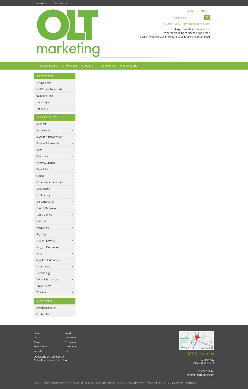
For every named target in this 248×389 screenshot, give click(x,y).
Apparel (41, 124)
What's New (43, 82)
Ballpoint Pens (45, 95)
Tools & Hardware (47, 279)
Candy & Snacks (45, 163)
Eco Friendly (43, 195)
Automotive (43, 130)
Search (68, 333)
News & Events (41, 346)
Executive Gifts (45, 201)
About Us (41, 3)
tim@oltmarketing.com (196, 23)
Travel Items (43, 286)
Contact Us (60, 3)
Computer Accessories (49, 182)
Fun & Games (44, 214)
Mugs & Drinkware (47, 247)
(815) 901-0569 (171, 23)
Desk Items (43, 188)
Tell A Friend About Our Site (50, 360)
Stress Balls (43, 266)
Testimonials (107, 65)
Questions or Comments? (49, 356)
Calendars (42, 156)
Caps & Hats (43, 169)
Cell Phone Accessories (49, 89)
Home (37, 333)
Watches (41, 292)
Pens (39, 253)
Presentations (128, 65)
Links (67, 350)
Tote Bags (42, 102)
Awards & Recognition (49, 137)
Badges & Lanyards (47, 143)
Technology (43, 273)
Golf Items (42, 221)
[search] (207, 17)
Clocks (40, 176)
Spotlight (88, 65)
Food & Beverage (46, 208)
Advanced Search (49, 65)
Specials (38, 350)
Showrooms (70, 65)
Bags (39, 150)
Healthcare (42, 227)
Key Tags (41, 234)
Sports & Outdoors (47, 260)
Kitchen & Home (45, 240)
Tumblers (42, 108)
